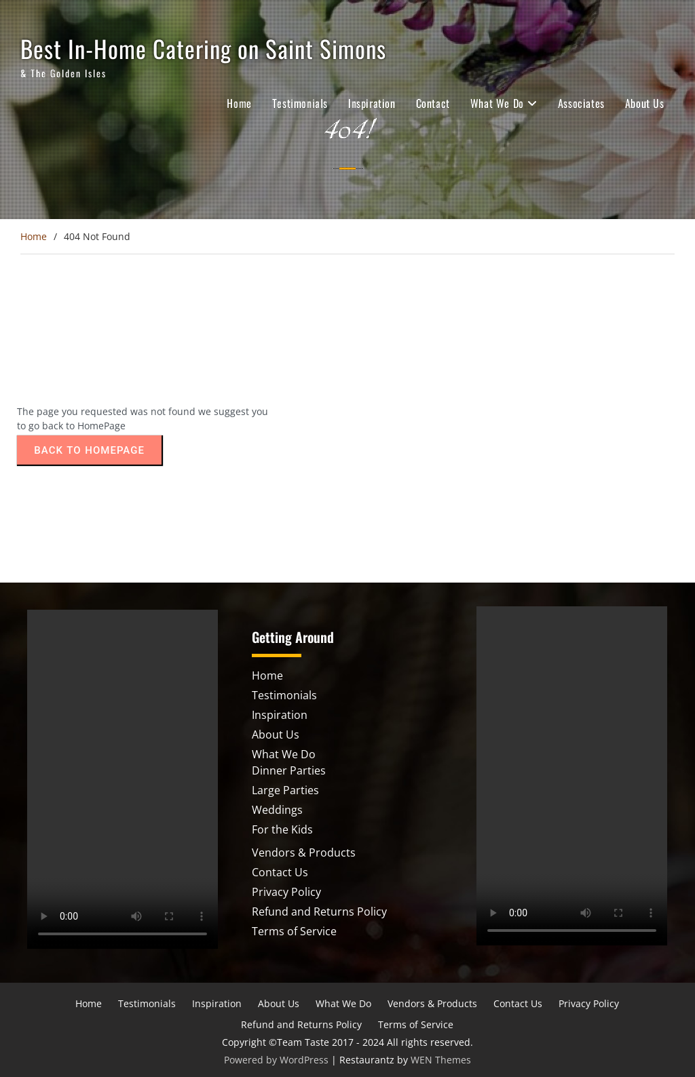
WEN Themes (441, 1059)
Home (239, 103)
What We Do (497, 103)
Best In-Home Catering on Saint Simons (203, 48)
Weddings (277, 809)
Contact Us (280, 872)
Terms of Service (294, 931)
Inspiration (372, 103)
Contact (433, 103)
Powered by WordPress (276, 1059)
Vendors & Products (304, 852)
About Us (644, 103)
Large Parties (285, 790)
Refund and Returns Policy (319, 911)
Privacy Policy (286, 891)
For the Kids (282, 829)
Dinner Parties (289, 770)
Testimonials (300, 103)
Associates (581, 103)
